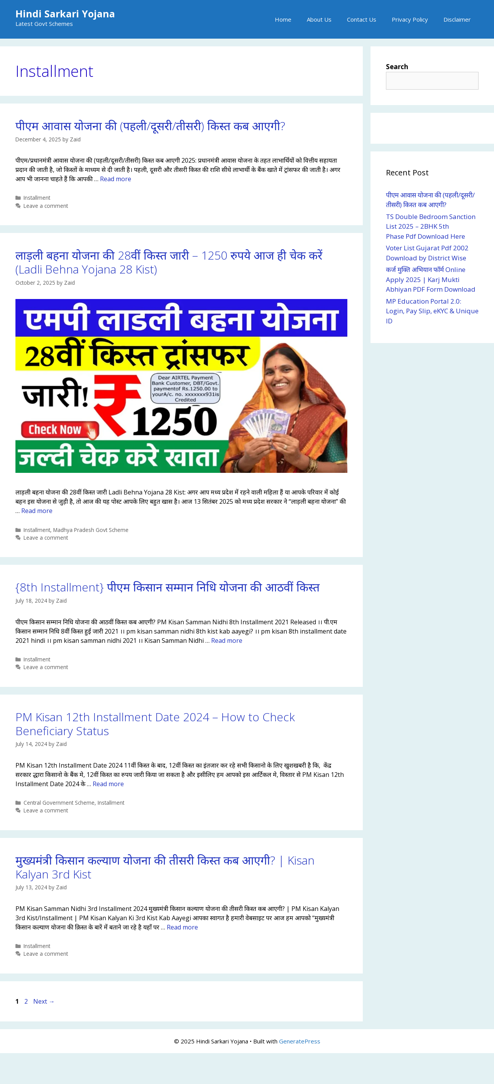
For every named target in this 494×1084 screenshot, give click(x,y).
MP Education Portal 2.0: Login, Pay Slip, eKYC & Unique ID (432, 311)
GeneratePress (299, 1041)
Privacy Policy (410, 19)
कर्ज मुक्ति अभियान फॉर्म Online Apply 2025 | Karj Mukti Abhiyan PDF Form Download (430, 279)
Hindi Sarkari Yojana (65, 13)
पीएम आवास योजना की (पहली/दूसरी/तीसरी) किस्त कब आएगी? (150, 126)
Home (283, 19)
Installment (37, 197)
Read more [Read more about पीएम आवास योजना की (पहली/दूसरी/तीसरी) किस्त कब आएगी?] (115, 179)
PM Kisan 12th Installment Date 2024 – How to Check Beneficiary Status (155, 724)
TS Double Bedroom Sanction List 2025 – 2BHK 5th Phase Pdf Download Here (430, 226)
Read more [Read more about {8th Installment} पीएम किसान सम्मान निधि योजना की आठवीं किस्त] (226, 640)
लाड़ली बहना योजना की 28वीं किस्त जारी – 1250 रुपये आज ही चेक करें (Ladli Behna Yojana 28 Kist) (168, 262)
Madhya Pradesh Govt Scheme (91, 530)
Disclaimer (457, 19)
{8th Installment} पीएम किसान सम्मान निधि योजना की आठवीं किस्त (167, 587)
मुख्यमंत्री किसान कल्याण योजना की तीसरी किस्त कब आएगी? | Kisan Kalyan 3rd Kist (165, 867)
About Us (319, 19)
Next (44, 1001)
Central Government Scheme (59, 802)
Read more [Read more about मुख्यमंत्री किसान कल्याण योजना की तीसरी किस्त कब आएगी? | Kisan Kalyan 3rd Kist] (182, 927)
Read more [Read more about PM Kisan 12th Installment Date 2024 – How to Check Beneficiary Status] (108, 784)
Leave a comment (46, 205)
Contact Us (361, 19)
